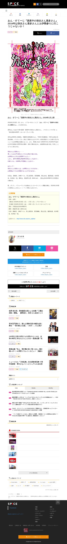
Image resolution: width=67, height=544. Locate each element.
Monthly (51, 388)
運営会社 (11, 525)
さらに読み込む (38, 473)
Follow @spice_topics (20, 268)
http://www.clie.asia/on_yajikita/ (26, 218)
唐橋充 (12, 300)
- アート (36, 517)
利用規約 (44, 525)
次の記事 (54, 291)
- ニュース (51, 509)
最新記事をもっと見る (52, 425)
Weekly (33, 388)
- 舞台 (36, 509)
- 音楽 (36, 507)
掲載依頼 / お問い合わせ (28, 525)
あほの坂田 (51, 482)
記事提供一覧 (18, 525)
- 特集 (50, 517)
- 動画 (50, 507)
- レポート (51, 513)
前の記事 (12, 291)
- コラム (51, 515)
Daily (16, 388)
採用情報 (38, 525)
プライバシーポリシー (53, 525)
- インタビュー (52, 511)
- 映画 (36, 521)
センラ (18, 485)
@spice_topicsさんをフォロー (16, 514)
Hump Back (13, 482)
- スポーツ (37, 519)
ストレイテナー (46, 485)
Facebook (13, 508)
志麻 (12, 485)
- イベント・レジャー (39, 511)
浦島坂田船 (32, 482)
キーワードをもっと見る (52, 489)
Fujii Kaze (35, 485)
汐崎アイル (21, 300)
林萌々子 (23, 482)
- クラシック (37, 513)
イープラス (10, 494)
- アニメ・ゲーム (38, 515)
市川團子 (27, 485)
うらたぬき (42, 482)
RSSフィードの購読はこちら (34, 254)
